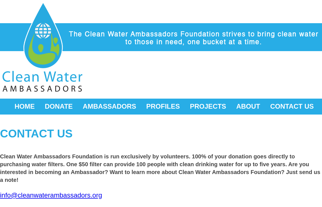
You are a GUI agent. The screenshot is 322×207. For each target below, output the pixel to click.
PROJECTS (208, 106)
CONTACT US (292, 106)
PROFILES (163, 106)
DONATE (59, 106)
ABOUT (248, 106)
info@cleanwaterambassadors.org (51, 195)
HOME (25, 106)
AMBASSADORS (109, 106)
